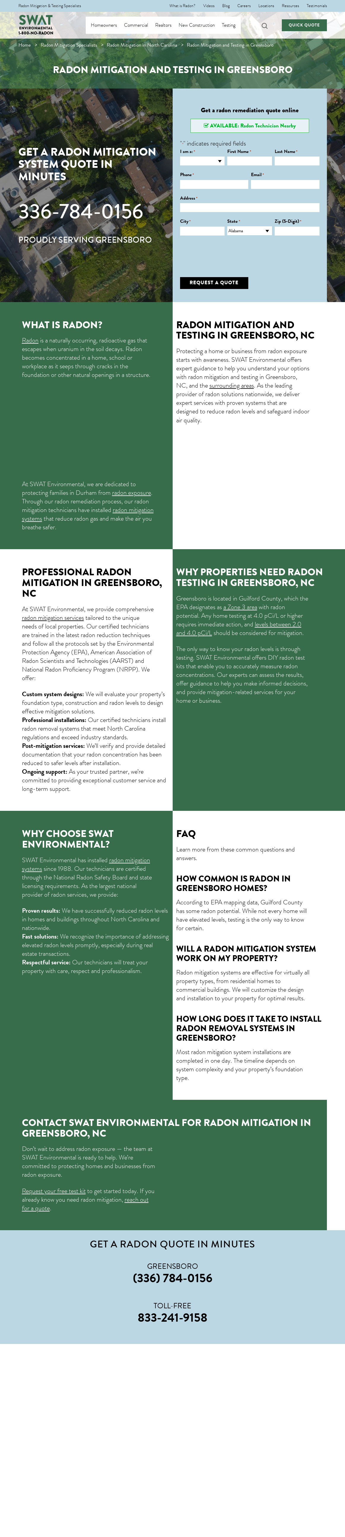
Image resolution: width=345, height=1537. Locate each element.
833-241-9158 (172, 1317)
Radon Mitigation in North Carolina (142, 45)
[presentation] (225, 251)
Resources (290, 6)
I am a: (187, 151)
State (233, 221)
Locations (266, 6)
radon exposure (131, 492)
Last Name (286, 151)
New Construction (203, 25)
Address (189, 198)
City (185, 221)
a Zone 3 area (240, 607)
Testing (234, 25)
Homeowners (110, 25)
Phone (187, 174)
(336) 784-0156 (172, 1278)
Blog (226, 6)
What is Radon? (182, 6)
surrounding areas (231, 385)
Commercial (142, 25)
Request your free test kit (54, 1191)
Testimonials (317, 6)
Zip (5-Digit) (288, 221)
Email (257, 174)
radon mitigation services (53, 618)
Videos (208, 6)
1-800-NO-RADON (35, 33)
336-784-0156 (80, 211)
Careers (244, 6)
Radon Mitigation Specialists (69, 45)
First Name (239, 151)
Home (24, 45)
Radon (30, 340)
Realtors (169, 25)
